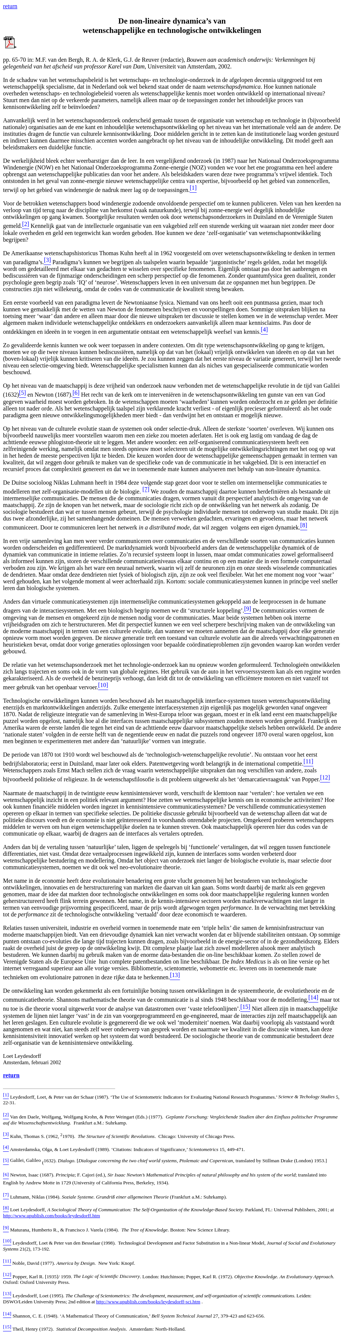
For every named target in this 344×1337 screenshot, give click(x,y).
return (11, 1075)
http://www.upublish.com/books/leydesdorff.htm (51, 1215)
